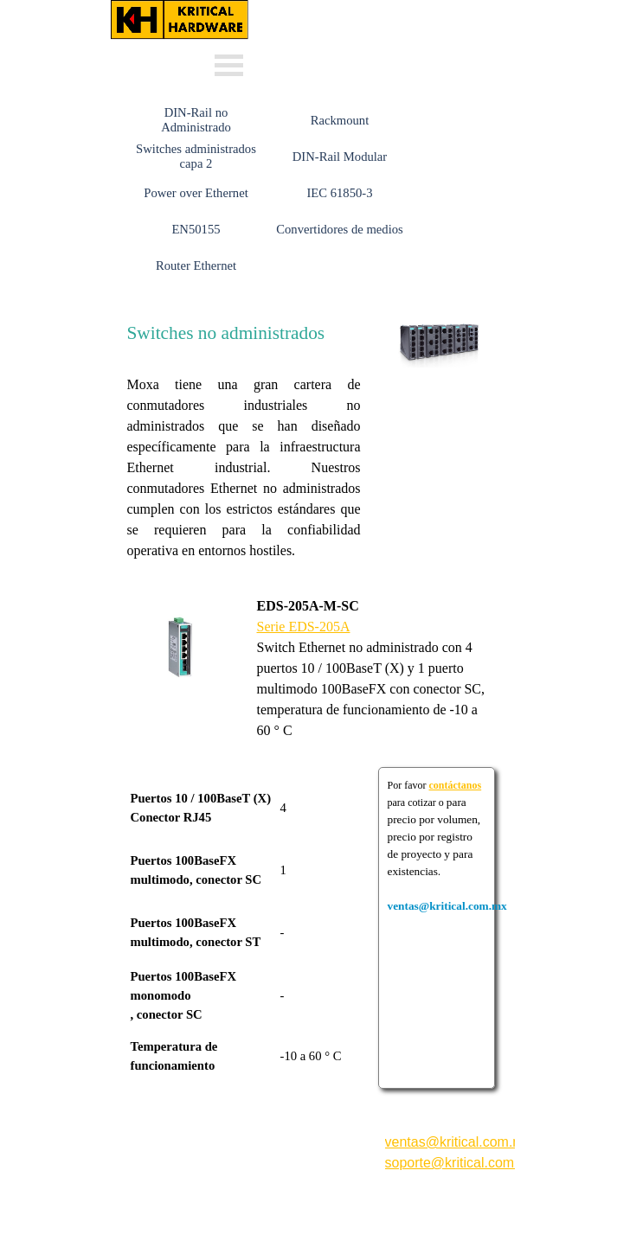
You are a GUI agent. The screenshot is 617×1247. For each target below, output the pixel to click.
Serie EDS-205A (303, 626)
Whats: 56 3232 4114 (333, 35)
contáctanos (455, 785)
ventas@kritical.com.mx (347, 7)
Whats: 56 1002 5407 (333, 59)
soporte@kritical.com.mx (461, 1162)
